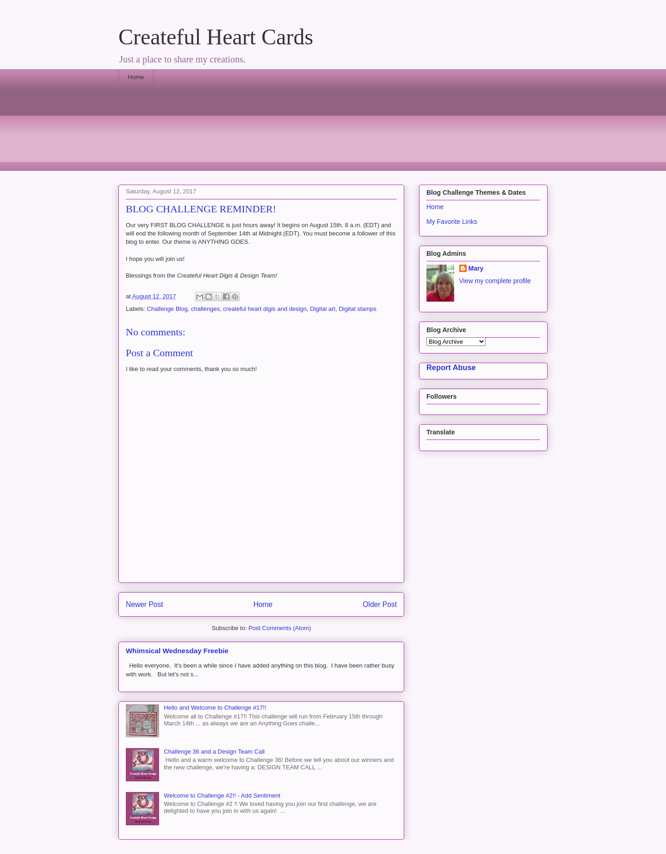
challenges (205, 308)
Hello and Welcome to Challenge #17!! (215, 707)
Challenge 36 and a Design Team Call (214, 751)
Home (136, 77)
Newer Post (144, 604)
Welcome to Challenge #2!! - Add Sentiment (222, 795)
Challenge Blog (167, 308)
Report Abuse (451, 367)
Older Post (380, 604)
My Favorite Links (451, 221)
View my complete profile (495, 281)
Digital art (322, 308)
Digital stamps (357, 308)
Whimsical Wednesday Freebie (177, 651)
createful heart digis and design (265, 308)
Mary (476, 268)
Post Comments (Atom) (279, 628)
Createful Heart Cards (215, 37)
